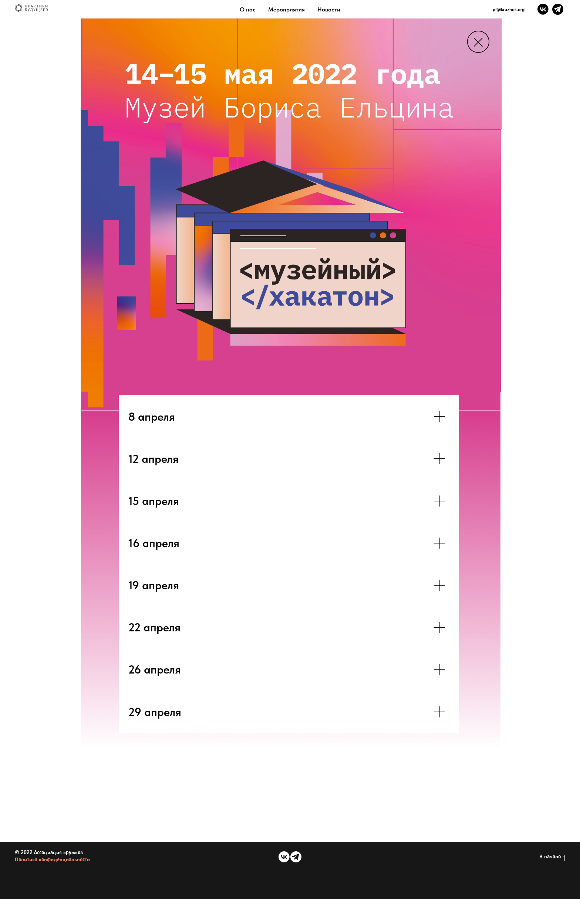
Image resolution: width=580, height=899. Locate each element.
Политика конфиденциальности (52, 860)
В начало (552, 857)
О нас (248, 9)
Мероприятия (286, 9)
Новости (328, 9)
